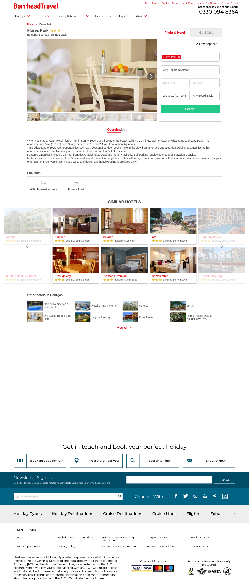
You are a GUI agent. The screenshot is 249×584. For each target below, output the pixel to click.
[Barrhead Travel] (36, 6)
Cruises (43, 16)
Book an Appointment (174, 3)
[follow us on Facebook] (176, 496)
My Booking (213, 3)
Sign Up (225, 479)
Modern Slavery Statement (119, 546)
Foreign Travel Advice (160, 546)
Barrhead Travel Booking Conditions (118, 539)
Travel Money (152, 3)
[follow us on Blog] (224, 496)
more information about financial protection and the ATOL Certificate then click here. (64, 576)
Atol (154, 237)
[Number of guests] (175, 95)
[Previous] (27, 246)
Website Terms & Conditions (75, 537)
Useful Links (25, 530)
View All (122, 327)
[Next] (221, 246)
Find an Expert (118, 16)
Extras (140, 16)
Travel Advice (199, 546)
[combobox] (190, 57)
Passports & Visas (157, 537)
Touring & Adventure (72, 16)
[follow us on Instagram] (195, 496)
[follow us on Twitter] (185, 496)
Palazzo (108, 237)
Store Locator (196, 3)
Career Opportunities (27, 546)
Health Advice (200, 537)
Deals (99, 16)
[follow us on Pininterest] (214, 496)
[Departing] (175, 82)
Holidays (22, 16)
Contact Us (21, 537)
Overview (107, 129)
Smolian (60, 237)
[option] (76, 246)
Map (142, 129)
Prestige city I (63, 276)
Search (190, 109)
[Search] (119, 496)
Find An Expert (230, 3)
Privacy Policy (66, 546)
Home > (33, 24)
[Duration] (205, 82)
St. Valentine (160, 276)
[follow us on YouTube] (205, 496)
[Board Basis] (205, 95)
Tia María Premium (115, 276)
